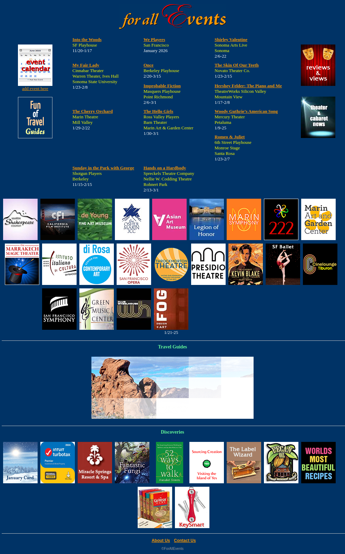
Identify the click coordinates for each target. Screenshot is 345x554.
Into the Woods (86, 39)
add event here (35, 88)
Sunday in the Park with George (103, 167)
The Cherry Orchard (92, 111)
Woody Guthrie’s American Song (246, 111)
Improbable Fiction (162, 85)
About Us (160, 540)
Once (149, 65)
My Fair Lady (85, 65)
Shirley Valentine (231, 39)
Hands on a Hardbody (165, 167)
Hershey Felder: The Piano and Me (248, 85)
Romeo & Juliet (230, 136)
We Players (154, 39)
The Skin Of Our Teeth (237, 65)
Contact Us (185, 540)
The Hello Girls (158, 111)
